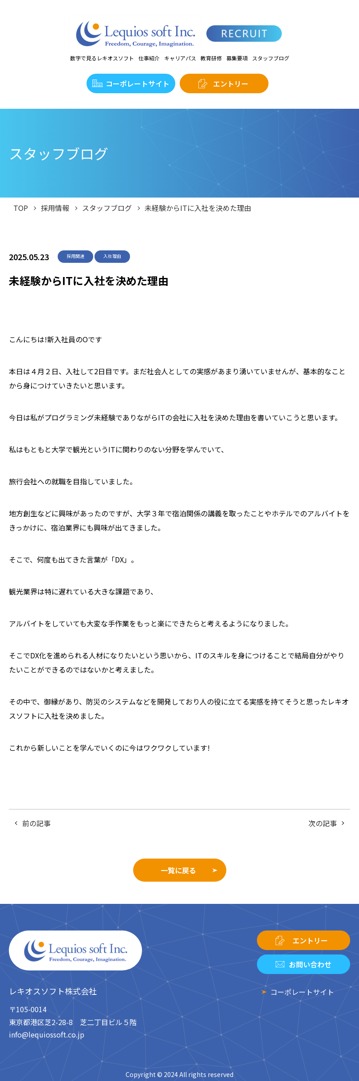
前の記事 (36, 823)
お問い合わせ (310, 964)
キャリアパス (180, 58)
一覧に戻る (178, 870)
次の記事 (322, 823)
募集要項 (237, 58)
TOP (20, 207)
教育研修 (211, 58)
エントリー (231, 83)
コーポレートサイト (138, 83)
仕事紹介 (149, 58)
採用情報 (55, 207)
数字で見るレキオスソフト (102, 58)
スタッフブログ (270, 58)
